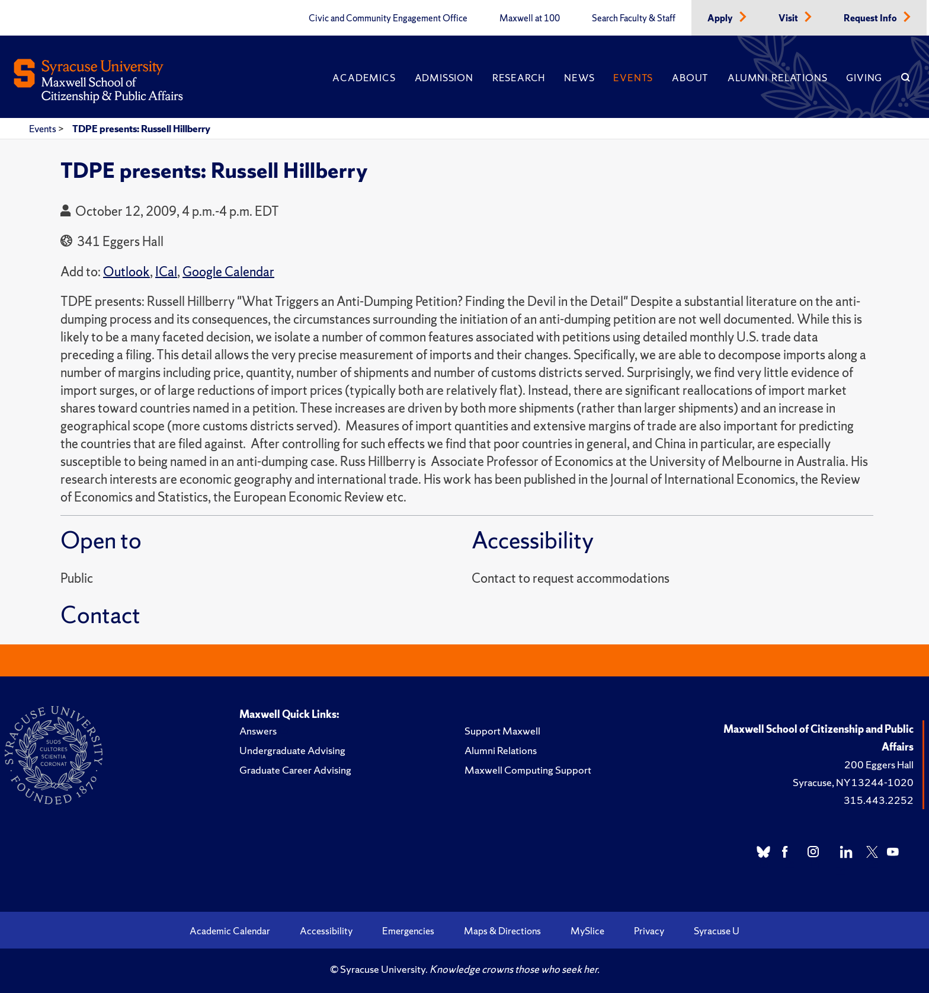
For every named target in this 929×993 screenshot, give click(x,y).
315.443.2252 (879, 800)
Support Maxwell (502, 730)
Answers (258, 730)
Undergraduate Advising (292, 750)
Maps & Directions (502, 930)
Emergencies (408, 930)
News (579, 77)
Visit (789, 18)
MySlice (587, 930)
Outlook (126, 271)
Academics (363, 77)
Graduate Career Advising (295, 770)
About (690, 77)
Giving (864, 77)
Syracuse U (716, 930)
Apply (721, 18)
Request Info (871, 18)
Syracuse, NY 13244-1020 (853, 782)
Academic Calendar (230, 930)
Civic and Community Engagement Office (388, 18)
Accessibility (326, 930)
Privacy (649, 930)
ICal (166, 271)
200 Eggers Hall (879, 764)
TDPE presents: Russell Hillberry (141, 128)
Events (633, 77)
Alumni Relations (777, 77)
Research (518, 77)
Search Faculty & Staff (633, 18)
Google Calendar (228, 271)
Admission (444, 77)
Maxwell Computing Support (527, 770)
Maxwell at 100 (529, 18)
